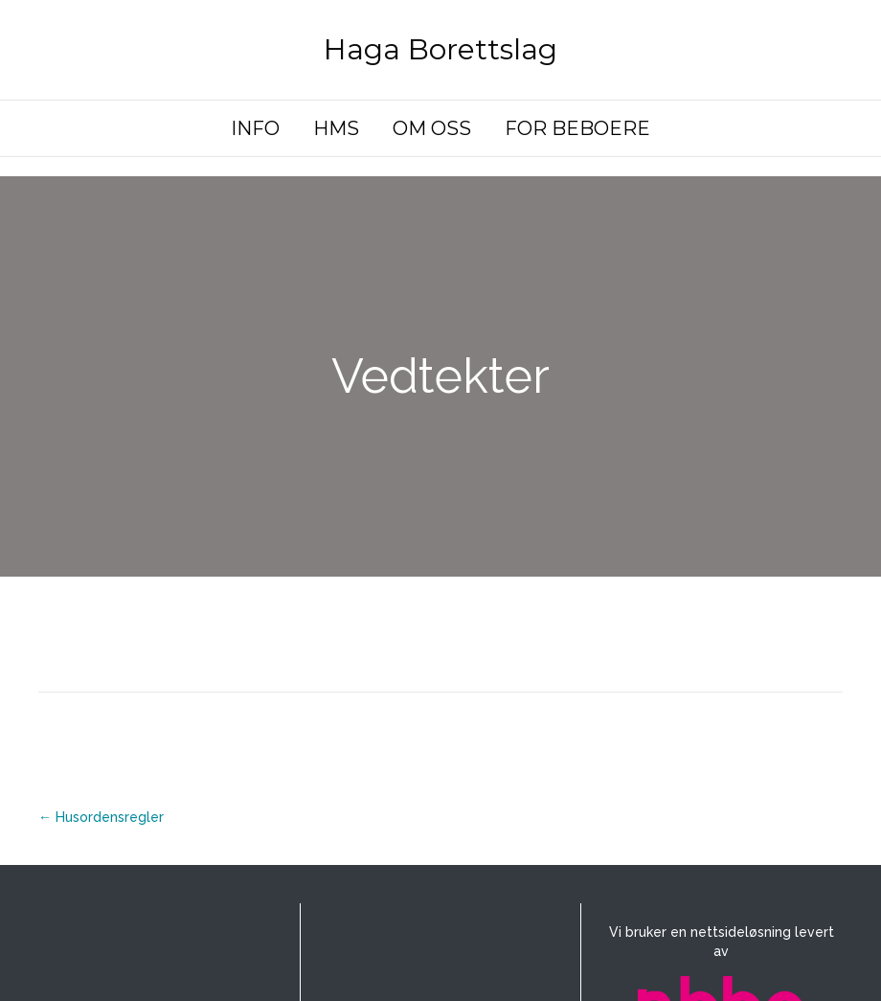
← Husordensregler (101, 817)
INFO (255, 128)
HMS (336, 128)
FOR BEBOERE (577, 128)
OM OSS (432, 128)
